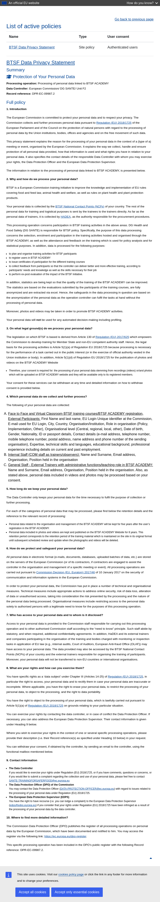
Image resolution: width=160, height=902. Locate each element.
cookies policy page (71, 874)
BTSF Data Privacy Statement (31, 47)
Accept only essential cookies (77, 892)
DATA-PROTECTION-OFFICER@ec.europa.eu (87, 788)
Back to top (142, 858)
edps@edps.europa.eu (23, 805)
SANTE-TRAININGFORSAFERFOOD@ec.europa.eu (39, 780)
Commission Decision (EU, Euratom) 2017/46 (65, 572)
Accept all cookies (32, 892)
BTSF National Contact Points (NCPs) (79, 206)
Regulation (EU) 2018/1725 (114, 122)
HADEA (66, 216)
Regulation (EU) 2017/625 (112, 337)
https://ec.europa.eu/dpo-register (65, 836)
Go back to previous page (134, 19)
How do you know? (142, 3)
